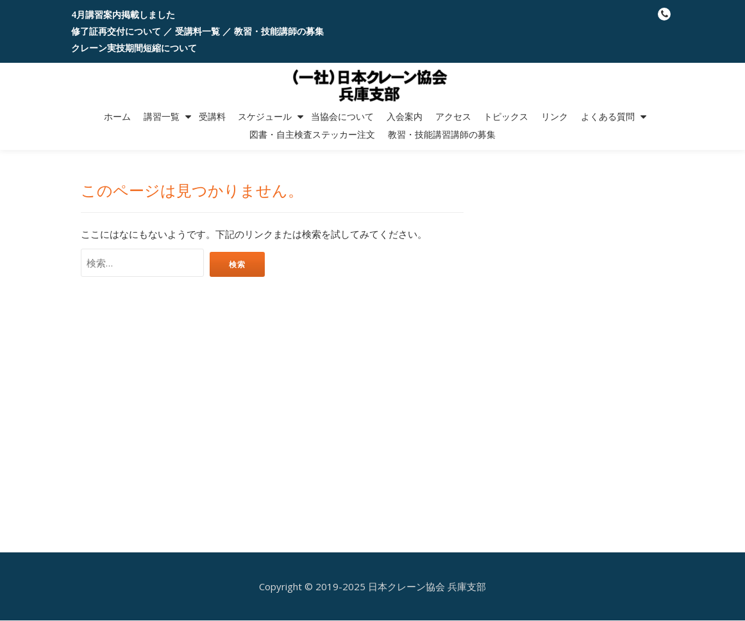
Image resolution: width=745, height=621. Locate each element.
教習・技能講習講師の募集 (442, 134)
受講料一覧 (197, 31)
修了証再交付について (116, 31)
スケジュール (265, 116)
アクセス (453, 116)
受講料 (212, 116)
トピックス (505, 116)
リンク (554, 116)
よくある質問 (608, 116)
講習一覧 (162, 116)
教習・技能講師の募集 (279, 31)
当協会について (342, 116)
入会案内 (405, 116)
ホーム (117, 116)
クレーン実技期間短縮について (134, 48)
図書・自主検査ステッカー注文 (312, 134)
